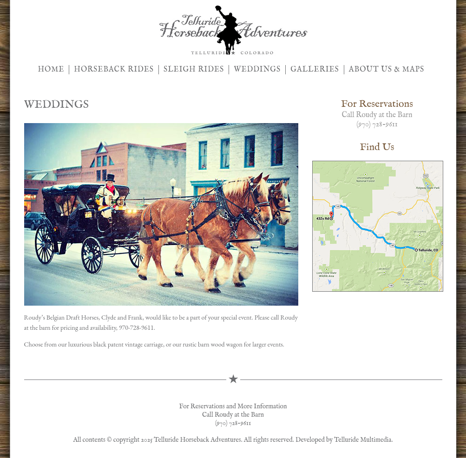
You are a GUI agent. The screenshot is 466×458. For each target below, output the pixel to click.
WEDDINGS (257, 69)
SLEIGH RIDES (194, 69)
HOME (51, 69)
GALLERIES (314, 69)
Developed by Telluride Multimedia (343, 440)
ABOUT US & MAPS (386, 69)
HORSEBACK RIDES (114, 69)
